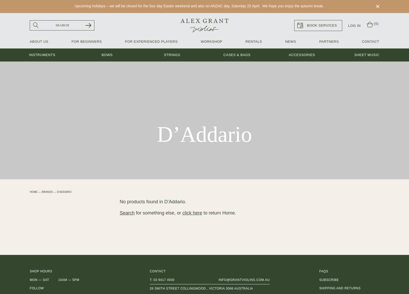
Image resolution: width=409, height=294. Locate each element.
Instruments (42, 55)
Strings (172, 55)
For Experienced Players (151, 42)
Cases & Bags (237, 55)
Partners (329, 42)
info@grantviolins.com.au (244, 280)
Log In (354, 26)
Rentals (253, 42)
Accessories (302, 55)
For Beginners (86, 42)
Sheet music (366, 55)
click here (192, 213)
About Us (39, 42)
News (290, 42)
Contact (370, 42)
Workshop (211, 42)
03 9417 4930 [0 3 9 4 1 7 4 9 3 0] (164, 280)
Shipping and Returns (340, 288)
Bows (106, 55)
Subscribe (329, 280)
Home (34, 192)
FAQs (323, 271)
